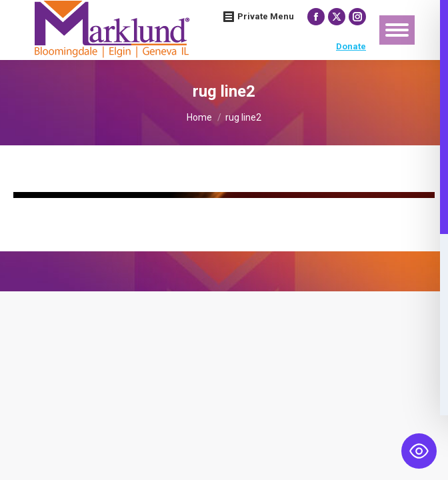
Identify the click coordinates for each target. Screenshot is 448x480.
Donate (351, 46)
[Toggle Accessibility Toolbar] (419, 451)
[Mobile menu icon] (397, 30)
